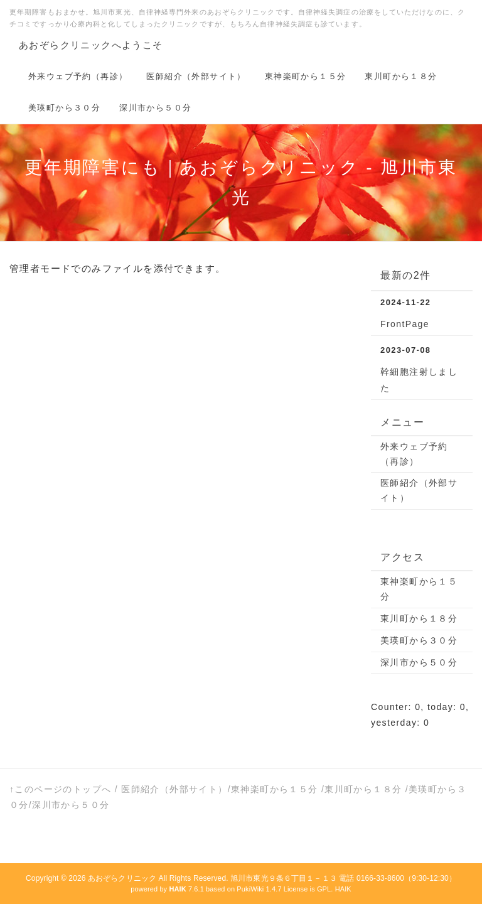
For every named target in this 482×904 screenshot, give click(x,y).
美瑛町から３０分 (64, 107)
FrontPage (404, 324)
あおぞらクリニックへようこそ (91, 45)
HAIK (343, 889)
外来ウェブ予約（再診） (77, 76)
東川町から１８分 (401, 76)
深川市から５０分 (155, 107)
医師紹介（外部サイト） (195, 76)
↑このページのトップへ (60, 789)
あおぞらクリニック (122, 878)
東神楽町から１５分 (305, 76)
